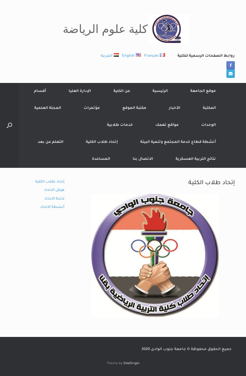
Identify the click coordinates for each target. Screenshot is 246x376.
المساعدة (101, 159)
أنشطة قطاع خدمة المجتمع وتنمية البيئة (178, 142)
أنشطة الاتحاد (52, 207)
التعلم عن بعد (50, 142)
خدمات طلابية (120, 125)
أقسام (40, 91)
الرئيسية (160, 91)
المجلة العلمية (47, 108)
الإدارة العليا (80, 91)
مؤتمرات (92, 108)
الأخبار (174, 108)
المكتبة (209, 108)
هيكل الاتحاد (54, 190)
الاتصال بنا (143, 159)
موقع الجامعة (203, 91)
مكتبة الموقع (134, 108)
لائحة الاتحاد (54, 199)
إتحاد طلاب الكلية (102, 142)
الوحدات (208, 125)
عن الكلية (121, 91)
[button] (9, 125)
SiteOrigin (131, 363)
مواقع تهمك (167, 125)
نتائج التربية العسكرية (196, 159)
